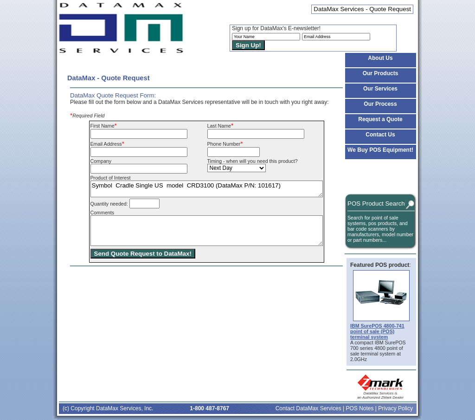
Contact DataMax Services (308, 408)
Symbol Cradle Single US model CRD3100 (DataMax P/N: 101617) (206, 189)
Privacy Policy (395, 408)
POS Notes (359, 408)
